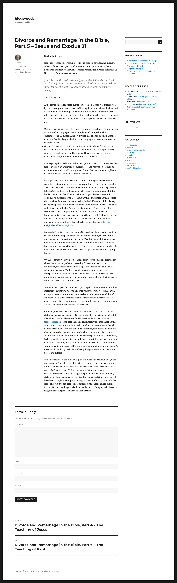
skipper (18, 63)
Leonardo (131, 104)
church (17, 69)
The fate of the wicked (136, 66)
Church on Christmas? (147, 104)
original (49, 225)
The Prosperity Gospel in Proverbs (141, 63)
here (60, 56)
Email (18, 474)
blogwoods (25, 18)
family (130, 155)
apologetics (132, 145)
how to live (131, 158)
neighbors (131, 163)
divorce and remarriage (137, 150)
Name (18, 462)
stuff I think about (134, 168)
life (128, 160)
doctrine (28, 72)
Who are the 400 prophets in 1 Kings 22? (143, 61)
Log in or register (132, 127)
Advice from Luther (143, 102)
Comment (20, 425)
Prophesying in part (135, 69)
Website (19, 486)
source (48, 322)
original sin (132, 166)
